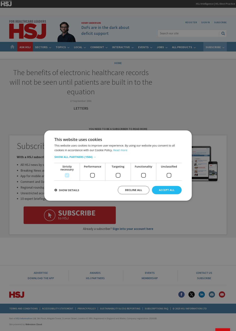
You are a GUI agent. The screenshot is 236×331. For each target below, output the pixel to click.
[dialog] (118, 165)
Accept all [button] (167, 190)
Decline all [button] (133, 190)
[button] (118, 156)
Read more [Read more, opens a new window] (120, 150)
